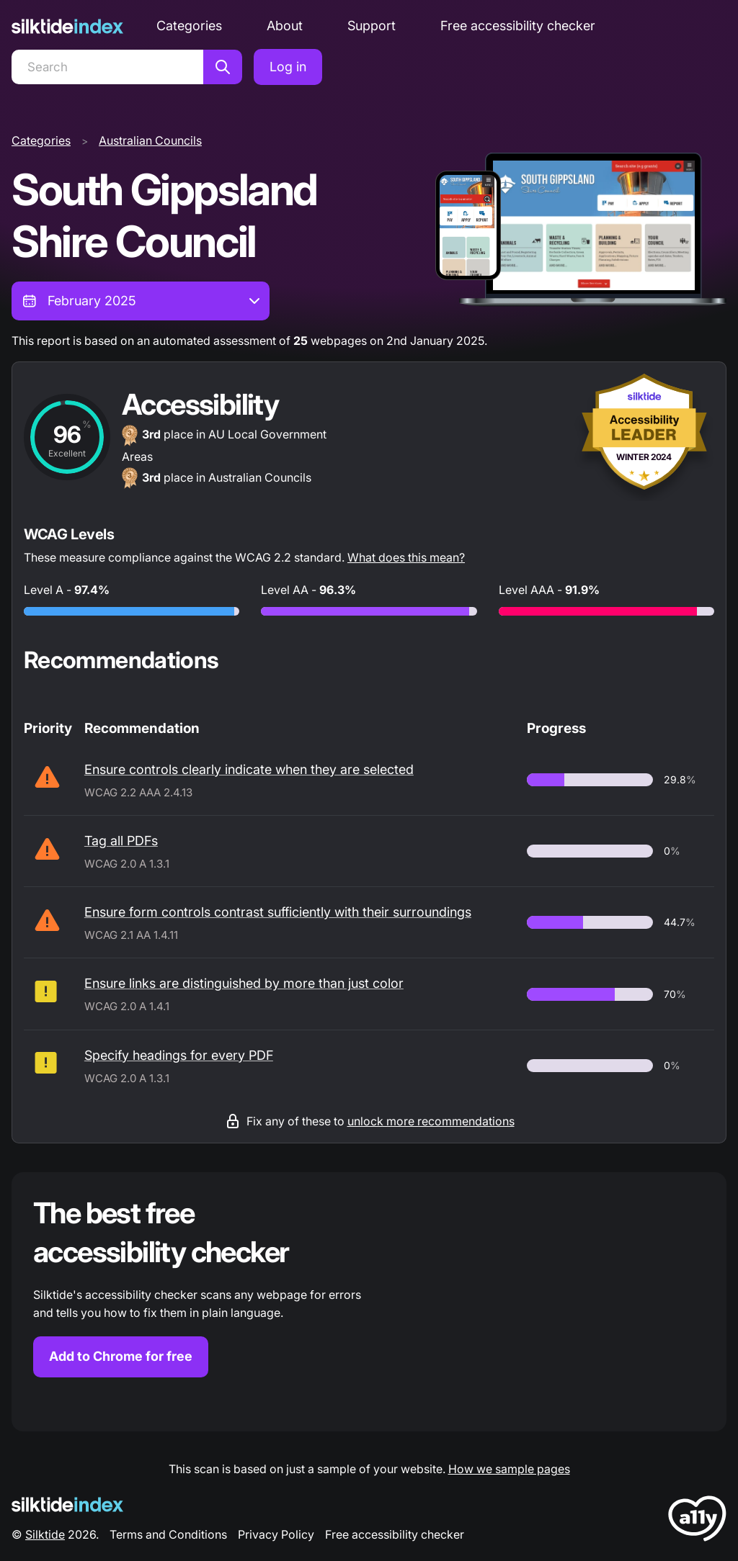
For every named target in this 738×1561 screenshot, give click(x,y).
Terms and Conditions (168, 1534)
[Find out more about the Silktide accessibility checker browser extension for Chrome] (369, 1301)
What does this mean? (406, 557)
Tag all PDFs (121, 840)
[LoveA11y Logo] (697, 1521)
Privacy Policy (276, 1534)
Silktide (45, 1534)
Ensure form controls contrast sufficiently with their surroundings (277, 911)
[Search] (107, 67)
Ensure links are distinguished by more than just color (244, 983)
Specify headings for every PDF (178, 1055)
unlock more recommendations (431, 1121)
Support (371, 25)
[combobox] (141, 301)
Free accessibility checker (517, 25)
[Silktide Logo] (67, 1504)
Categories (189, 25)
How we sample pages (509, 1469)
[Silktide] (67, 26)
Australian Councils (150, 140)
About (285, 25)
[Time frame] (141, 301)
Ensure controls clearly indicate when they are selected (249, 769)
